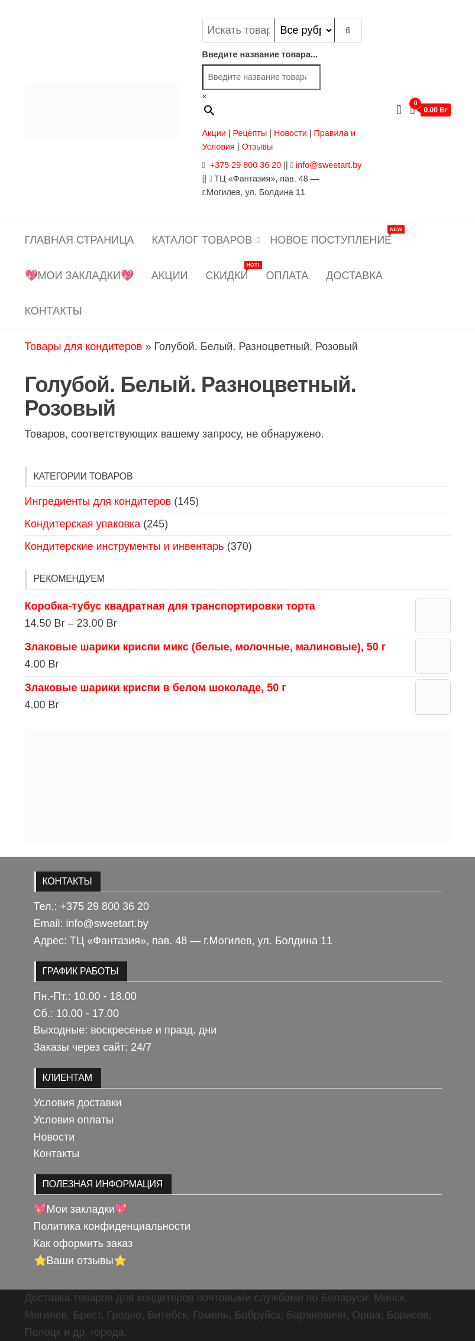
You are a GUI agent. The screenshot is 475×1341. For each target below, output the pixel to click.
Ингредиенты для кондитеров (98, 501)
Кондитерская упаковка (83, 524)
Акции (214, 133)
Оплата (287, 275)
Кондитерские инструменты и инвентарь (124, 546)
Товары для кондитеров (84, 346)
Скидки (231, 271)
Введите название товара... (260, 54)
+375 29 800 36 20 (244, 165)
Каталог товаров (202, 240)
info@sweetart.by (328, 165)
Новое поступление (335, 235)
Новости (290, 133)
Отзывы (257, 146)
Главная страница (79, 240)
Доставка (354, 275)
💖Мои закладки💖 (79, 275)
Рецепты (250, 133)
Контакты (53, 311)
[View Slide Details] (238, 785)
